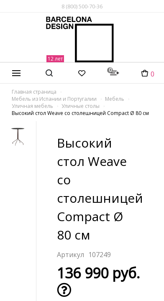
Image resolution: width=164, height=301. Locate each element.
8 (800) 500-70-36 (82, 6)
